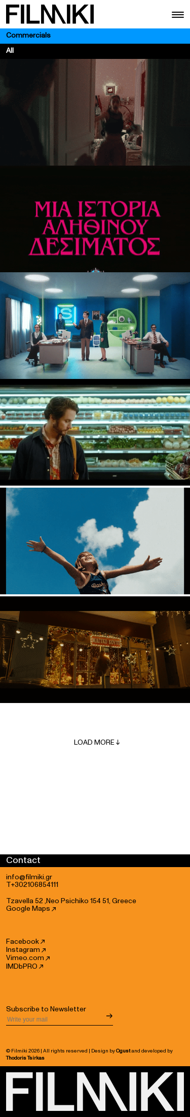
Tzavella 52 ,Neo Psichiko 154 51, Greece (71, 901)
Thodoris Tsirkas (25, 1058)
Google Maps (31, 908)
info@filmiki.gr (29, 877)
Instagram (26, 949)
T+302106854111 (32, 884)
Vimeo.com (28, 958)
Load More (97, 742)
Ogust (123, 1051)
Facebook (25, 941)
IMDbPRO (24, 966)
